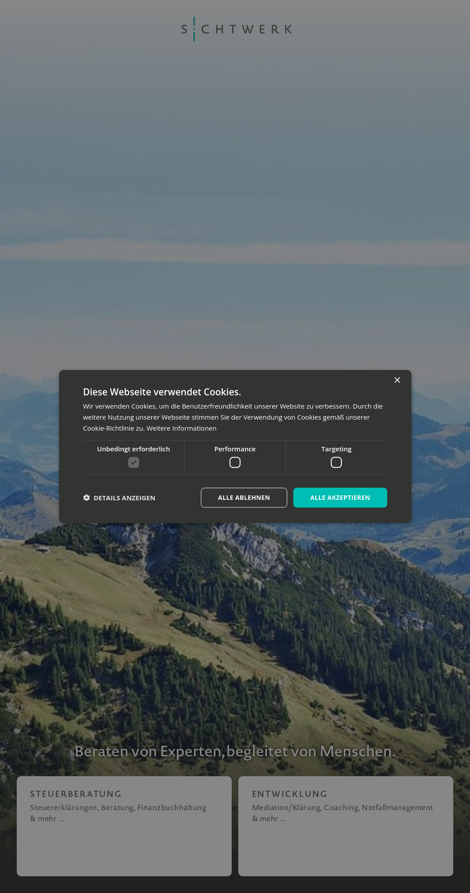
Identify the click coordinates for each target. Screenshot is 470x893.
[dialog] (235, 446)
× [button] (397, 380)
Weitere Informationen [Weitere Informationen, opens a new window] (182, 427)
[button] (119, 498)
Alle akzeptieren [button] (340, 497)
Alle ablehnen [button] (244, 497)
